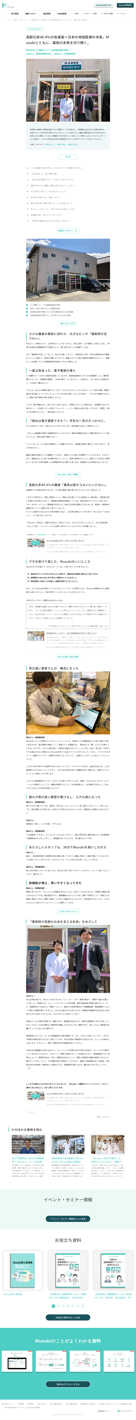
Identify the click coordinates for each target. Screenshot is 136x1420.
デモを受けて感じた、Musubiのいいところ (48, 191)
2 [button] (58, 1306)
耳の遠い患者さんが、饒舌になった (45, 197)
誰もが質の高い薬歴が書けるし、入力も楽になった (51, 203)
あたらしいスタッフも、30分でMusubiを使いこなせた (53, 209)
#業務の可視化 (72, 144)
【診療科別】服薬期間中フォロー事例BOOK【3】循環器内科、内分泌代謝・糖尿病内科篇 (68, 1296)
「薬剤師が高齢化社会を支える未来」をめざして (51, 220)
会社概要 (21, 1404)
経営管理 (46, 13)
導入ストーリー (24, 20)
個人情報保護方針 (56, 1404)
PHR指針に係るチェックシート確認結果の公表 (115, 1404)
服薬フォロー (30, 13)
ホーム (10, 20)
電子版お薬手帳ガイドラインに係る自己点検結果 (22, 1407)
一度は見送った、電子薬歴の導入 (44, 173)
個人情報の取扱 (71, 1404)
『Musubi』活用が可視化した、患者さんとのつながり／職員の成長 (107, 1160)
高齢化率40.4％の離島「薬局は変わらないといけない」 (53, 185)
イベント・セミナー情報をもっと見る (68, 1218)
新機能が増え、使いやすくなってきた (46, 215)
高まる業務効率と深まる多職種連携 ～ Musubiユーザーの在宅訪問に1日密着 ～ (28, 1160)
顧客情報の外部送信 (88, 1404)
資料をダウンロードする (68, 1384)
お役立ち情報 (108, 13)
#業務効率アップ (50, 144)
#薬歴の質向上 (61, 144)
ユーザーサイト (126, 1411)
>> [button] (83, 1306)
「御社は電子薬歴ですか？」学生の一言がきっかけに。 (53, 179)
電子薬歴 (14, 13)
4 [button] (68, 1306)
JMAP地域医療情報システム (42, 535)
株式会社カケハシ (8, 1404)
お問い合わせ (42, 1404)
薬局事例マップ (103, 1411)
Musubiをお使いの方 (103, 5)
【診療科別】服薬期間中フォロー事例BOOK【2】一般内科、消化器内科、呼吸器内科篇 (113, 1296)
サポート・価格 (91, 13)
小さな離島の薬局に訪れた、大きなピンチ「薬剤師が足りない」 (57, 167)
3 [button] (63, 1306)
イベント (123, 13)
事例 (77, 13)
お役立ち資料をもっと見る (67, 1317)
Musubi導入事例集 (12, 1294)
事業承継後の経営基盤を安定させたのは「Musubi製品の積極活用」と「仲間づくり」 (67, 1160)
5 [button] (72, 1306)
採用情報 (30, 1404)
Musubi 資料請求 (125, 5)
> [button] (77, 1306)
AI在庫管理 (61, 13)
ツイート (30, 1112)
